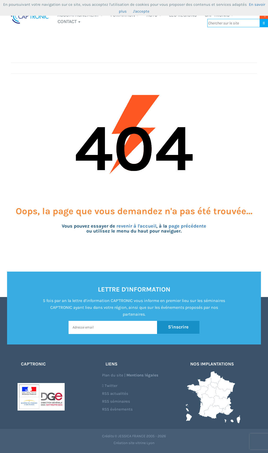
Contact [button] (69, 21)
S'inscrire (178, 327)
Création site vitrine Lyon (134, 443)
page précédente (187, 226)
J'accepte (141, 11)
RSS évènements (117, 409)
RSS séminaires (116, 401)
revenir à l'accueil (136, 226)
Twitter (109, 385)
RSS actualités (115, 393)
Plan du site (112, 375)
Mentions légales (142, 375)
